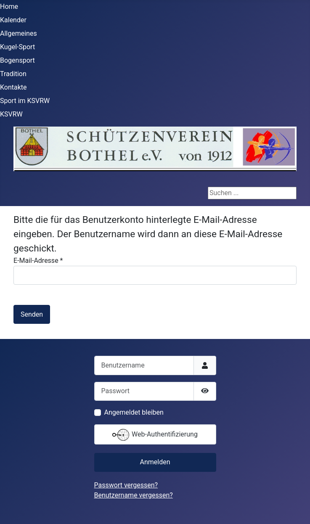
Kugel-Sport (17, 47)
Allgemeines (18, 33)
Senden (32, 314)
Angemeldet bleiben (134, 412)
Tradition (13, 74)
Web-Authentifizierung (155, 434)
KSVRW (11, 114)
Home (9, 7)
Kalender (13, 20)
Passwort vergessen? (126, 485)
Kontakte (13, 87)
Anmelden (155, 462)
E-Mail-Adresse (38, 261)
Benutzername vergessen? (133, 495)
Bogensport (17, 60)
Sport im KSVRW (25, 101)
